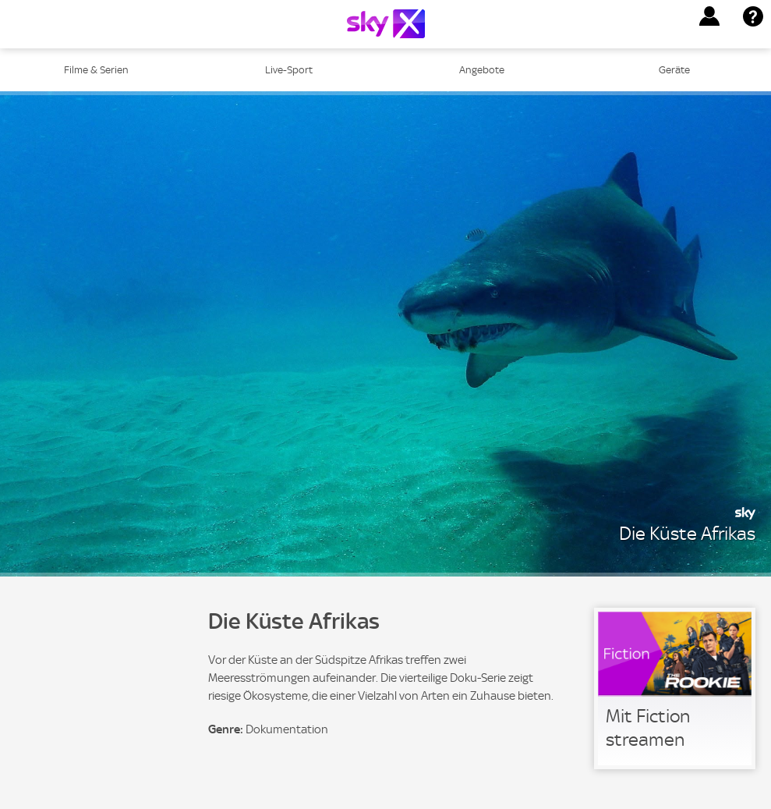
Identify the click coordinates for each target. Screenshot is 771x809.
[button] (709, 16)
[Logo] (386, 23)
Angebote (481, 70)
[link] (674, 688)
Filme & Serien (96, 70)
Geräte (674, 70)
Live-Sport (289, 70)
